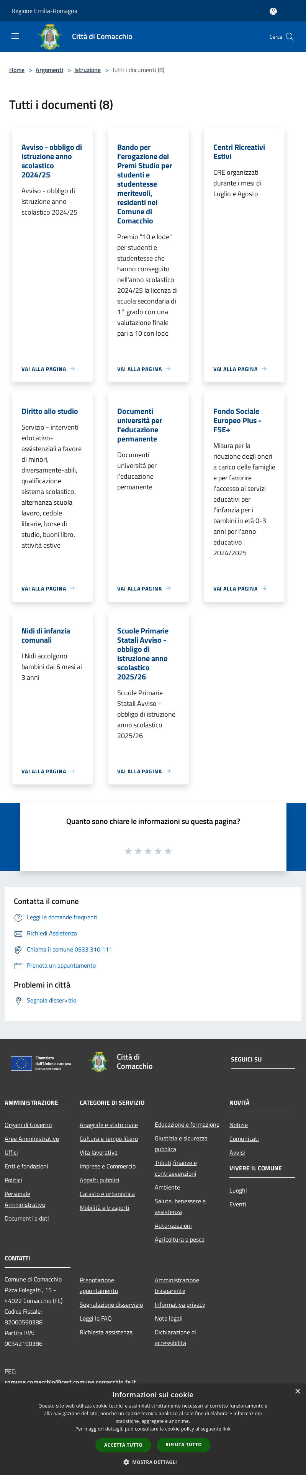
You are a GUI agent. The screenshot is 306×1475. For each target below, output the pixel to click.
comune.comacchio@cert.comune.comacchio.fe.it (70, 1381)
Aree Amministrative (32, 1138)
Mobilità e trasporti (104, 1207)
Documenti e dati (27, 1218)
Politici (13, 1180)
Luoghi (238, 1190)
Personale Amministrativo (25, 1199)
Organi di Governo (28, 1124)
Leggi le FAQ (96, 1318)
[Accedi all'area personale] (273, 11)
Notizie (238, 1124)
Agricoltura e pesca (180, 1239)
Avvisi (237, 1152)
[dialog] (153, 1429)
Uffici (11, 1152)
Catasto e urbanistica (107, 1193)
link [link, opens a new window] (227, 1429)
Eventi (237, 1204)
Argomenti (49, 69)
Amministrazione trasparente (177, 1285)
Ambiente (167, 1187)
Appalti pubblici (99, 1180)
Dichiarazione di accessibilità (175, 1337)
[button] (153, 1462)
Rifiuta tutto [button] (183, 1444)
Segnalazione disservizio (111, 1304)
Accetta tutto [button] (123, 1445)
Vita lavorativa (99, 1152)
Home (17, 69)
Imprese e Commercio (108, 1166)
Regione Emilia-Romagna (44, 10)
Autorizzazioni (173, 1225)
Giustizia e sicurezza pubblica (181, 1143)
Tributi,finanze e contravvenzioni (176, 1168)
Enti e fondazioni (26, 1166)
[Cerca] (290, 36)
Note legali (169, 1318)
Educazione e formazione (187, 1124)
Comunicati (244, 1138)
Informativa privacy (180, 1304)
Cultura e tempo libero (109, 1138)
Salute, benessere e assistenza (180, 1206)
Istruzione (87, 69)
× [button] (297, 1392)
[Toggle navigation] (15, 36)
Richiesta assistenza (106, 1332)
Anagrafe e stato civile (109, 1124)
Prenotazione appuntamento (99, 1285)
